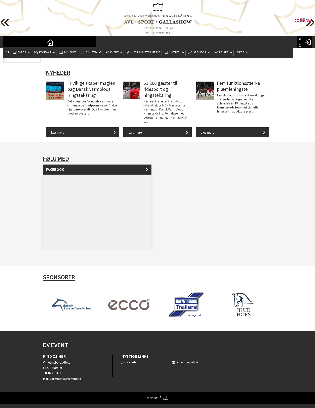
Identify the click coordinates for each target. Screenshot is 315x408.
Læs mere (57, 132)
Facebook (55, 169)
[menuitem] (9, 42)
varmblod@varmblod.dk (66, 379)
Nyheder (58, 72)
